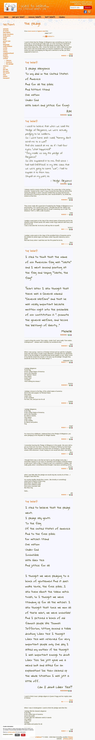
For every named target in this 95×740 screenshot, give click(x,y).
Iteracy (70, 737)
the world (6, 73)
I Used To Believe (35, 737)
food (4, 39)
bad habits (6, 32)
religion (5, 57)
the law (5, 69)
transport (6, 78)
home (6, 17)
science (5, 66)
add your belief (18, 17)
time (4, 74)
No (23, 734)
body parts (6, 36)
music (5, 50)
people (5, 55)
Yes (17, 734)
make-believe (7, 46)
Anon (71, 54)
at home (6, 30)
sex (4, 68)
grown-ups (6, 41)
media (5, 48)
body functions (8, 34)
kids (4, 43)
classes (8, 60)
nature (5, 51)
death (5, 37)
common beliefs (34, 17)
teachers (9, 62)
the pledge (9, 64)
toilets (5, 76)
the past (6, 71)
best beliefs (50, 17)
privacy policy (68, 738)
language (6, 44)
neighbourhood (8, 53)
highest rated (41, 31)
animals (5, 29)
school (5, 58)
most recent (31, 31)
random (62, 17)
